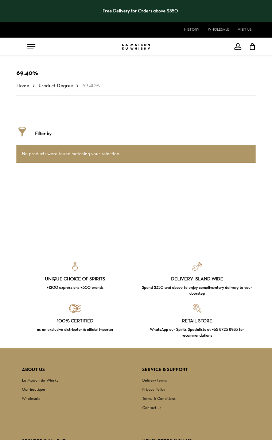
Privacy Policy (153, 389)
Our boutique (33, 389)
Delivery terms (154, 380)
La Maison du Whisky (40, 380)
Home (22, 86)
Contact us (152, 408)
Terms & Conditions (159, 399)
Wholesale (31, 399)
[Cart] (250, 46)
